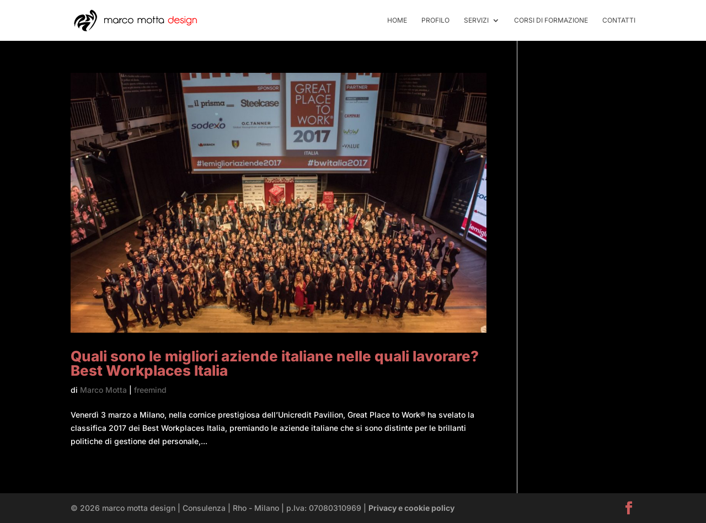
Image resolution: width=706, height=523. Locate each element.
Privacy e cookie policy (411, 508)
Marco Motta (103, 389)
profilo (435, 20)
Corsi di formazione (551, 20)
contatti (618, 20)
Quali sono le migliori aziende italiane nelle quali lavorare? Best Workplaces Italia (275, 363)
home (397, 20)
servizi (476, 20)
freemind (150, 389)
